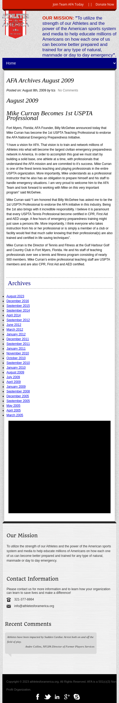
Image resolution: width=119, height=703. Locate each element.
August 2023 (15, 296)
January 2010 (16, 367)
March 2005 (14, 415)
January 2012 (16, 334)
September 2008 (18, 391)
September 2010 (18, 363)
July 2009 (13, 377)
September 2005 (18, 401)
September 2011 (18, 344)
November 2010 (17, 353)
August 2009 (15, 372)
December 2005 (17, 396)
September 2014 (18, 310)
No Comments (68, 90)
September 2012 (18, 320)
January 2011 (16, 348)
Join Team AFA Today (68, 4)
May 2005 (13, 406)
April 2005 (13, 410)
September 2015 (18, 306)
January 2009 (16, 386)
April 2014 (13, 315)
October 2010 (16, 358)
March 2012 (14, 329)
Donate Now (105, 4)
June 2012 (13, 325)
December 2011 (17, 339)
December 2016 (17, 301)
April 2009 (13, 382)
